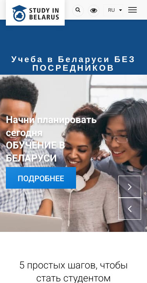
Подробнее (41, 178)
